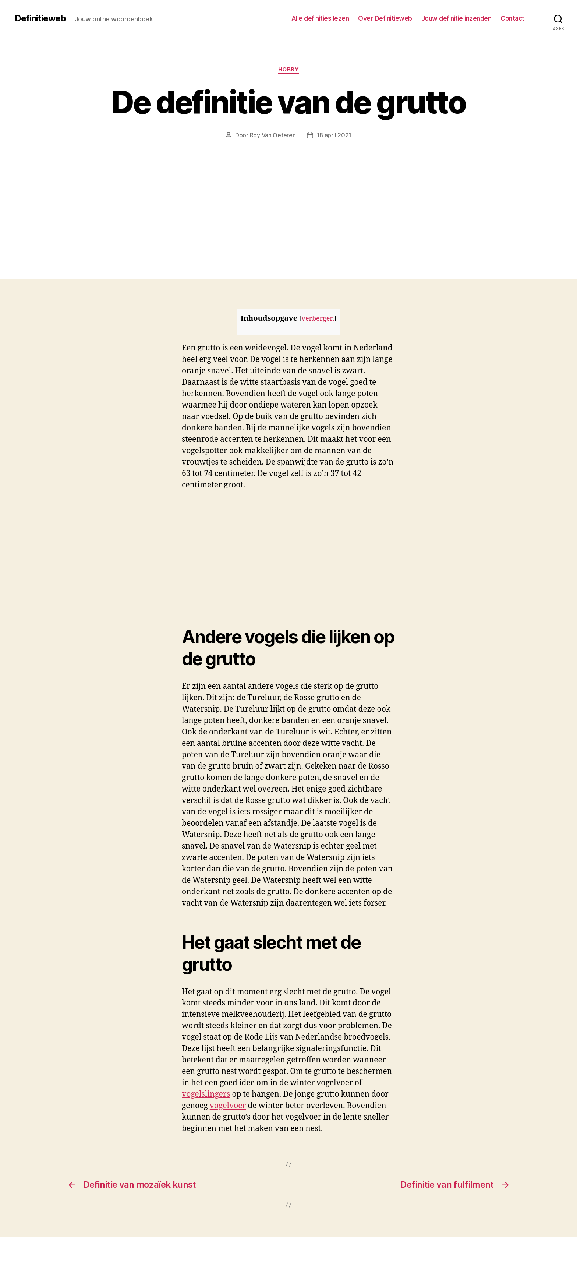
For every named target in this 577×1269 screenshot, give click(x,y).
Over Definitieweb (385, 18)
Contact (512, 18)
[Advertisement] (288, 194)
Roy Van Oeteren (273, 135)
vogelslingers (206, 1094)
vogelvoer (228, 1106)
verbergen (318, 318)
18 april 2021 (334, 135)
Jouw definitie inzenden (456, 18)
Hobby (288, 69)
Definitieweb (40, 18)
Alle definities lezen (320, 18)
